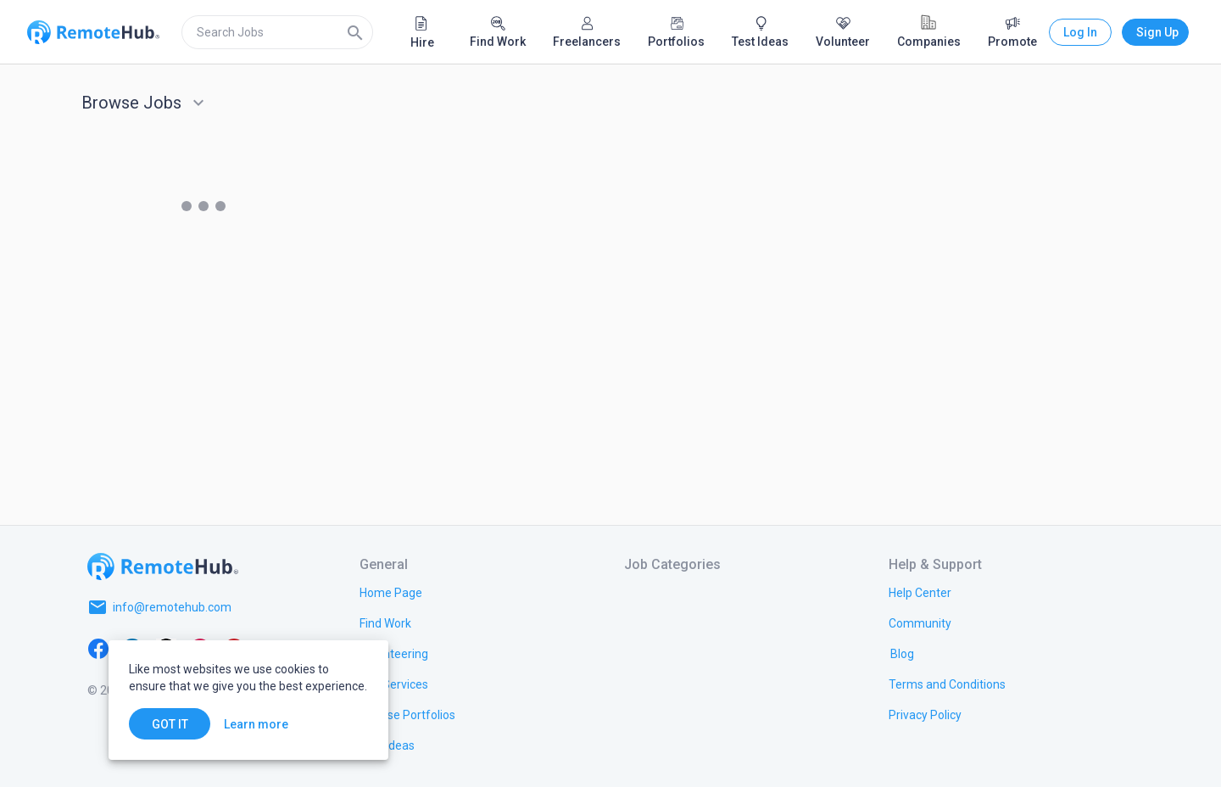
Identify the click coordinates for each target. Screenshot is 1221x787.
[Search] (355, 32)
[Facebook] (98, 648)
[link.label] (920, 592)
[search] (277, 32)
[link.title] (391, 592)
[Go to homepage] (162, 566)
